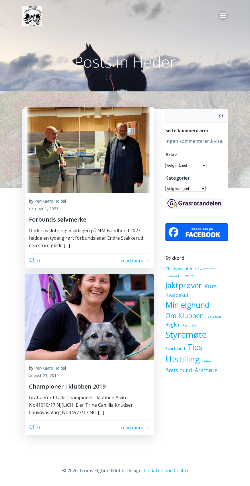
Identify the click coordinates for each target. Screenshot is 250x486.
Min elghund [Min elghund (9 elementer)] (187, 304)
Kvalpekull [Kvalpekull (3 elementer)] (177, 294)
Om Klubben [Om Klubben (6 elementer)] (184, 315)
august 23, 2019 (44, 376)
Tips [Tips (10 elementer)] (194, 346)
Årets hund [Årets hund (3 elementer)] (178, 370)
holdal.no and (159, 470)
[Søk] (221, 115)
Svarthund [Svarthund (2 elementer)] (175, 348)
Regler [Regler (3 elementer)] (172, 324)
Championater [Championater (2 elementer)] (178, 268)
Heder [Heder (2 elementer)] (187, 275)
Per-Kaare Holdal (50, 201)
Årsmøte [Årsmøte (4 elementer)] (205, 370)
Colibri (181, 470)
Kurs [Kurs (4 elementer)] (210, 286)
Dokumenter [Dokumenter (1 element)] (205, 269)
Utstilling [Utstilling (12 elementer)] (182, 359)
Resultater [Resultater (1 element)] (190, 325)
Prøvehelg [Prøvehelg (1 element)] (213, 317)
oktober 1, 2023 (43, 209)
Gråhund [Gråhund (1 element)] (172, 276)
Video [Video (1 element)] (206, 361)
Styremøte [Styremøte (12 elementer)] (185, 334)
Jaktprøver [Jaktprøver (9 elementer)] (183, 285)
